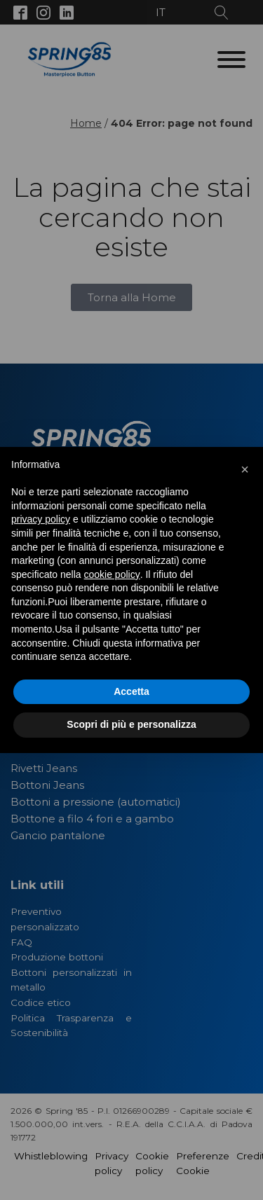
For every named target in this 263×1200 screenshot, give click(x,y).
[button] (245, 469)
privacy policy (40, 519)
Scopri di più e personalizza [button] (131, 724)
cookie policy (112, 574)
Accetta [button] (131, 691)
